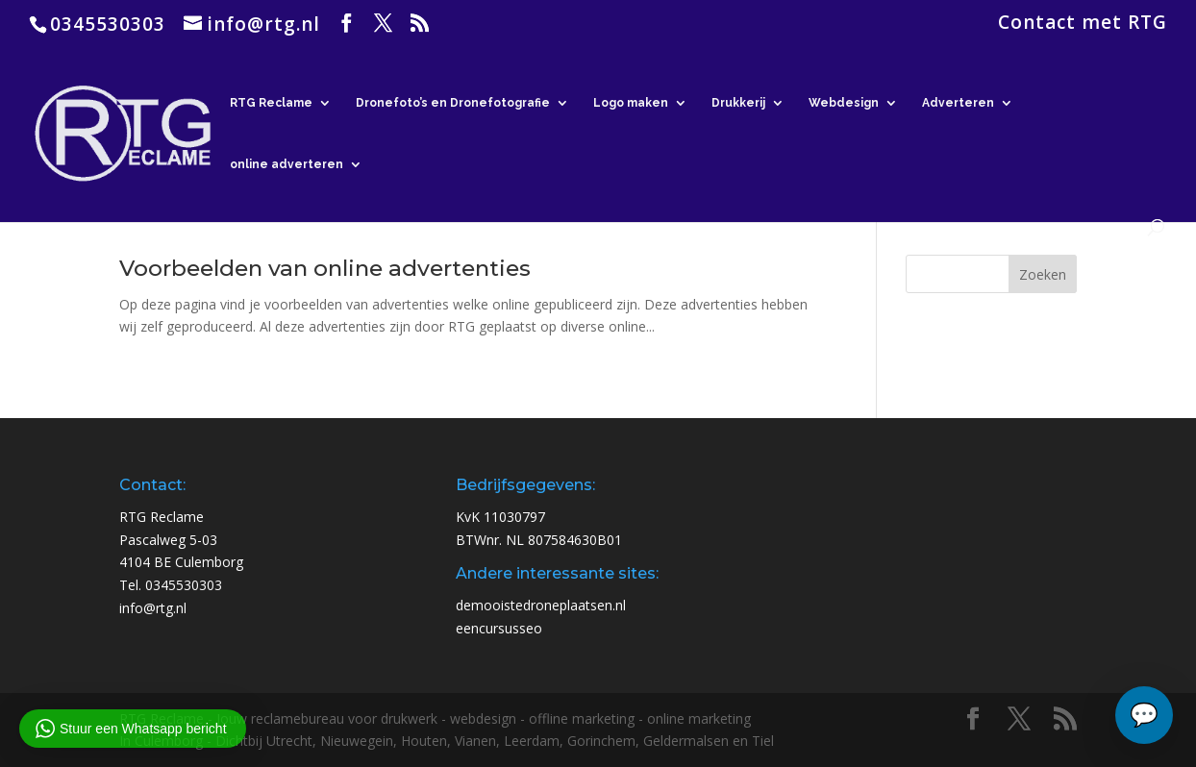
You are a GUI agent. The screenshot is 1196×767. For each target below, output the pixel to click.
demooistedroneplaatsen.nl (541, 605)
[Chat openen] (1144, 715)
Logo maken (630, 103)
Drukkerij (738, 103)
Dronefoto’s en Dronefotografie (453, 103)
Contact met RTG (1082, 24)
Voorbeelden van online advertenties (325, 268)
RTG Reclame (271, 103)
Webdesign (844, 103)
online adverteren (286, 164)
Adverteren (958, 103)
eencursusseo (499, 628)
